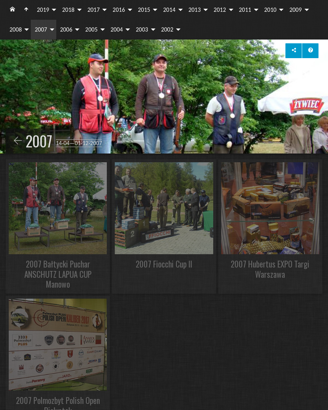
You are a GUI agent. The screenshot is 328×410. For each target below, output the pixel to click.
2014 (169, 9)
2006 (66, 29)
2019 (43, 9)
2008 (16, 29)
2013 (195, 9)
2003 (142, 29)
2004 (117, 29)
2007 (41, 29)
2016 (119, 9)
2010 (270, 9)
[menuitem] (12, 10)
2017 (93, 9)
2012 (220, 9)
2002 (167, 29)
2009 (295, 9)
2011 (245, 9)
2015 (144, 9)
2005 (91, 29)
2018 (68, 9)
